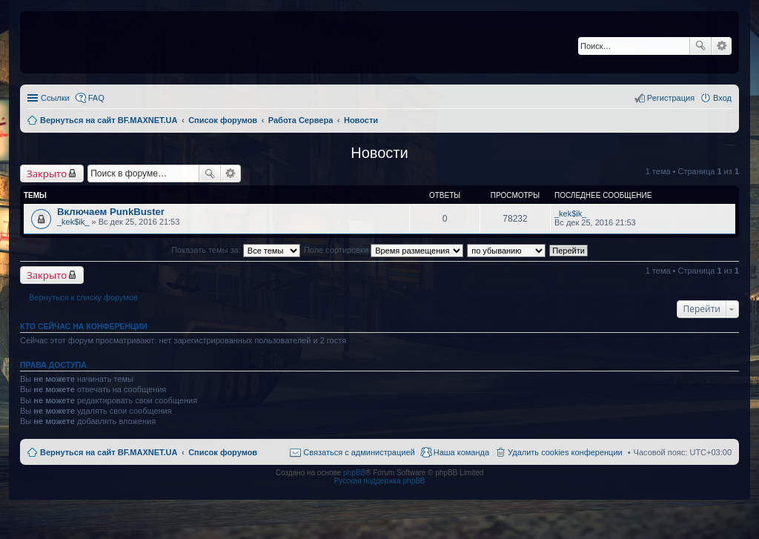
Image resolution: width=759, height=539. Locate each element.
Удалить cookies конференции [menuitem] (565, 452)
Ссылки (55, 97)
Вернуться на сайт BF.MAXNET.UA (108, 452)
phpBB (354, 473)
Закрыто (47, 173)
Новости (379, 153)
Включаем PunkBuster (111, 211)
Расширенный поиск (722, 46)
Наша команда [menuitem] (461, 452)
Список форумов (222, 452)
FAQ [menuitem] (96, 97)
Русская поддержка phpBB (379, 481)
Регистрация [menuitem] (671, 97)
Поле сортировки (383, 249)
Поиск (700, 46)
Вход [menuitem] (722, 97)
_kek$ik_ (73, 221)
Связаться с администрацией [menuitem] (358, 452)
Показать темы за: (235, 249)
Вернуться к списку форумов (83, 297)
